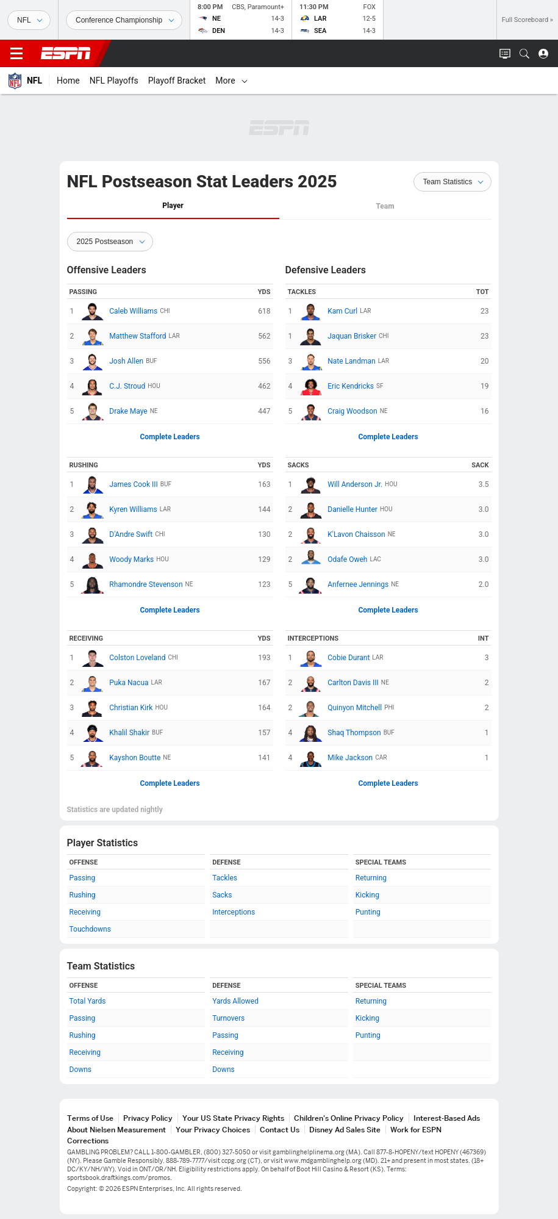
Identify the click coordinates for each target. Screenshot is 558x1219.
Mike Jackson (335, 758)
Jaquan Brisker (337, 336)
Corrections (88, 1140)
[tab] (173, 206)
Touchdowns (90, 929)
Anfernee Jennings (343, 584)
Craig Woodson (337, 411)
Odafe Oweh (332, 559)
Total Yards (88, 1001)
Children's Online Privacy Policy (349, 1118)
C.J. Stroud (112, 386)
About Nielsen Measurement (116, 1129)
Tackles (224, 878)
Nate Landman (336, 361)
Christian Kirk (116, 708)
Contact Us (279, 1129)
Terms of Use (90, 1118)
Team (385, 206)
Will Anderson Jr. (340, 484)
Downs (81, 1069)
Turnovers (228, 1018)
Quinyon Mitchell (340, 708)
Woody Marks (117, 559)
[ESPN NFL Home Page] (24, 80)
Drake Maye (113, 411)
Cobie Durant (334, 657)
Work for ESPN (416, 1129)
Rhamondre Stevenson (131, 584)
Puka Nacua (114, 683)
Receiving (85, 912)
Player (172, 205)
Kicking (367, 895)
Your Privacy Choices (213, 1129)
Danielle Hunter (337, 509)
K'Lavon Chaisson (341, 534)
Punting (368, 912)
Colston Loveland (122, 657)
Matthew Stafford (123, 336)
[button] (524, 54)
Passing (83, 878)
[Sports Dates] (124, 20)
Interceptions (233, 912)
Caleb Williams (118, 311)
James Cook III (119, 484)
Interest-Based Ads (446, 1118)
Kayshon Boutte (120, 758)
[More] (402, 80)
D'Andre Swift (116, 534)
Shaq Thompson (339, 733)
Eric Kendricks (336, 386)
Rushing (83, 895)
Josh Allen (111, 361)
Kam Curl (327, 311)
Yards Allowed (235, 1001)
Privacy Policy (148, 1118)
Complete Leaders (169, 437)
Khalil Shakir (114, 733)
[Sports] (29, 20)
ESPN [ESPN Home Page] (66, 53)
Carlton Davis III (338, 683)
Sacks (222, 895)
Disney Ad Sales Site (345, 1129)
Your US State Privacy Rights (233, 1118)
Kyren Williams (118, 509)
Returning (371, 878)
